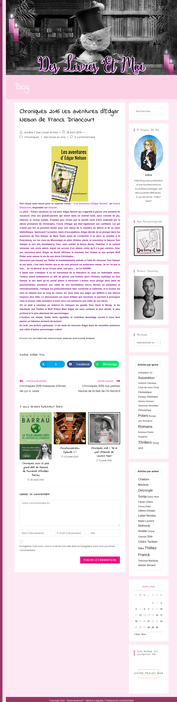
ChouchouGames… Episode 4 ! (70, 450)
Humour (67, 338)
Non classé (79, 338)
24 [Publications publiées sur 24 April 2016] (161, 621)
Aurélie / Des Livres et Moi (41, 132)
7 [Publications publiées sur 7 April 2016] (148, 609)
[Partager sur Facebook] (79, 364)
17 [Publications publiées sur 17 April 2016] (161, 615)
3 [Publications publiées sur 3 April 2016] (161, 602)
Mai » (144, 634)
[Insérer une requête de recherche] (148, 111)
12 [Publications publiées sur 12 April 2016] (140, 615)
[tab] (148, 365)
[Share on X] (52, 364)
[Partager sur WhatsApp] (106, 364)
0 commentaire (84, 137)
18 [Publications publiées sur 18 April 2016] (136, 621)
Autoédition (40, 338)
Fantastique (55, 338)
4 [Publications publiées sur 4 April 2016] (136, 609)
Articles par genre (148, 364)
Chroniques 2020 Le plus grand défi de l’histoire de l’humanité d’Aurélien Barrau (35, 469)
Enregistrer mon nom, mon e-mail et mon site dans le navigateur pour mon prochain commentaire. (67, 548)
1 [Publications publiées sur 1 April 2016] (152, 602)
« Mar (137, 634)
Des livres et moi (55, 137)
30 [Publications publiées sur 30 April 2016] (157, 627)
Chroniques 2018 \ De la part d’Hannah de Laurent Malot (104, 452)
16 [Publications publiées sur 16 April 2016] (157, 615)
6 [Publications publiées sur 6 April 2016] (144, 609)
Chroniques (31, 137)
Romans (90, 338)
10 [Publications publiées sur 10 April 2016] (161, 609)
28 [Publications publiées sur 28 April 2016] (149, 627)
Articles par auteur (148, 471)
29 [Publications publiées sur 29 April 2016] (153, 627)
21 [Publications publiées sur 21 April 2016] (149, 621)
